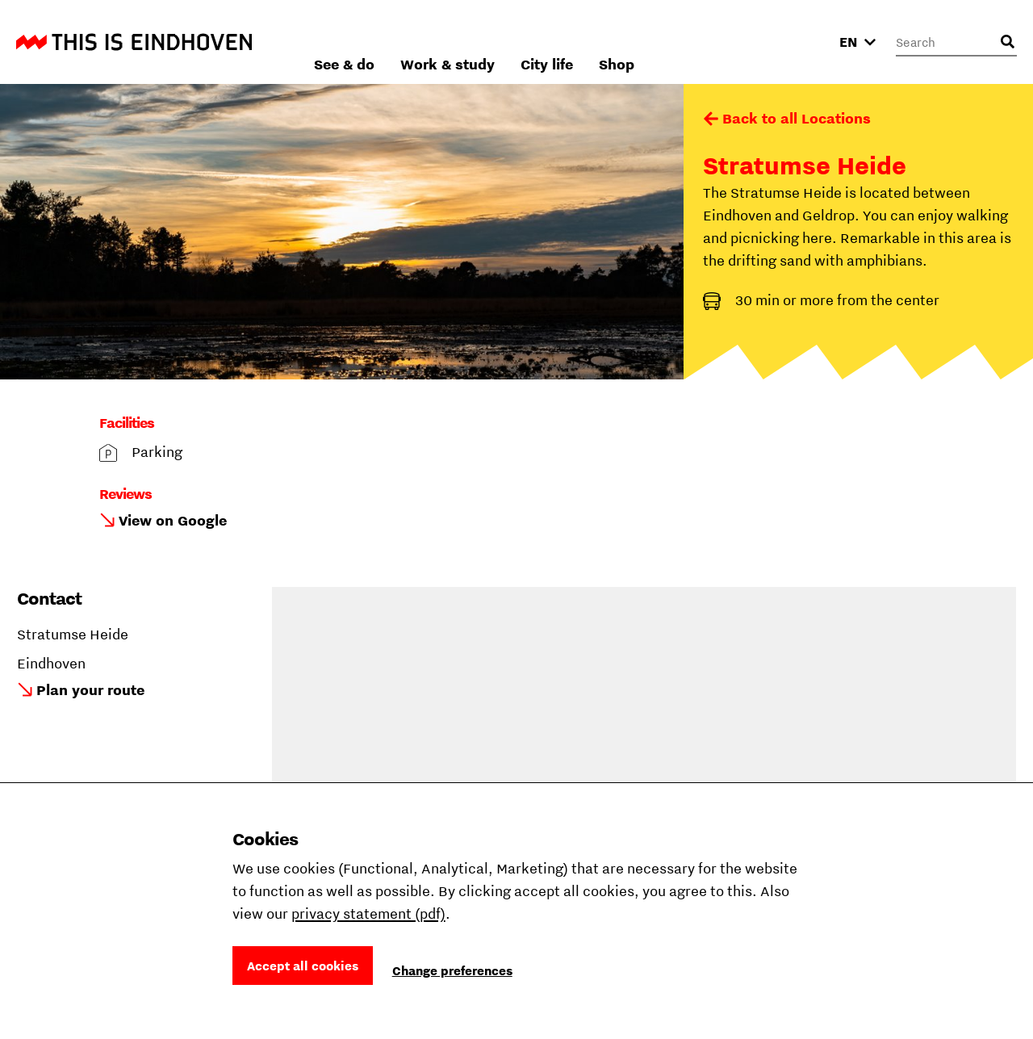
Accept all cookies (302, 965)
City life (719, 41)
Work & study (620, 41)
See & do (517, 41)
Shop (789, 41)
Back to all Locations (796, 118)
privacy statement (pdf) (368, 913)
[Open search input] (1007, 42)
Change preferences (452, 970)
